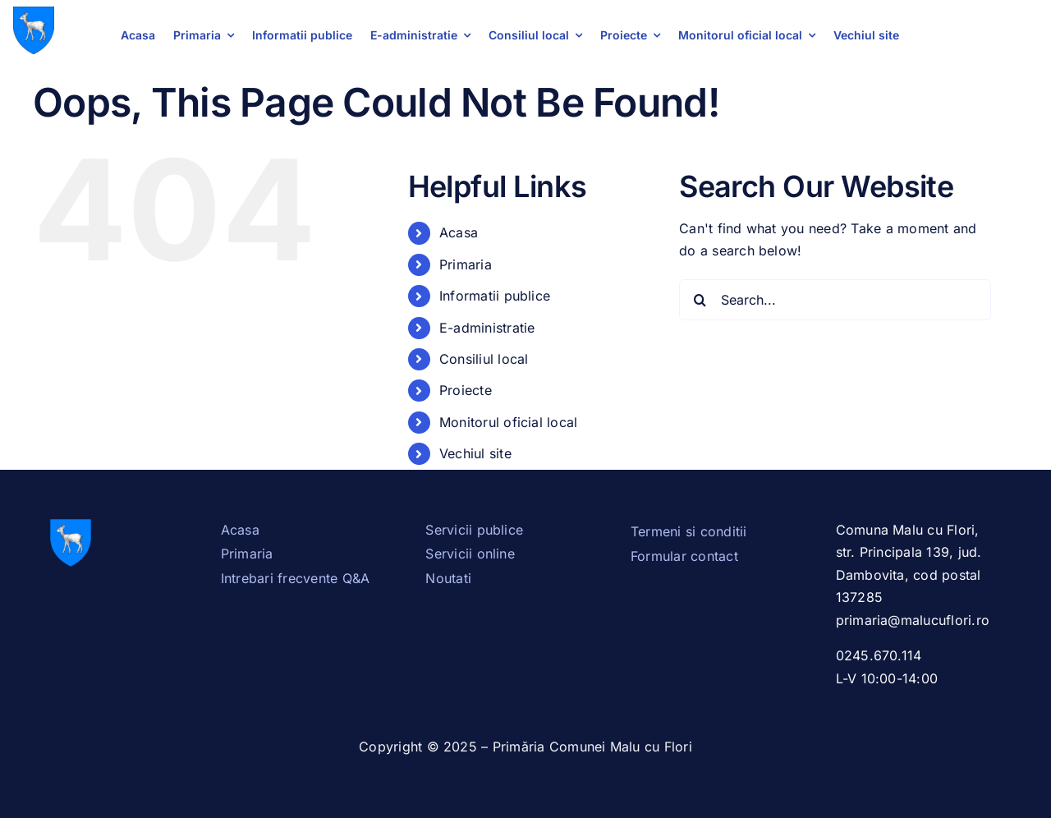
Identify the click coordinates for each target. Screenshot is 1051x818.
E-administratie (487, 327)
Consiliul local (484, 359)
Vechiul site (475, 453)
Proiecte (465, 390)
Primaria (465, 264)
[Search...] (835, 299)
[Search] (699, 299)
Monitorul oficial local (508, 422)
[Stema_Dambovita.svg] (33, 13)
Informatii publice (494, 295)
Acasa (458, 232)
